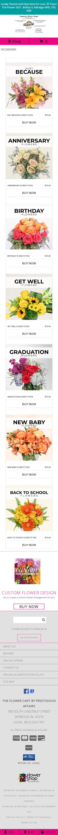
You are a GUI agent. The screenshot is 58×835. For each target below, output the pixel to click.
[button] (29, 757)
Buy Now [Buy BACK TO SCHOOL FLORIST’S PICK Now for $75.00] (29, 545)
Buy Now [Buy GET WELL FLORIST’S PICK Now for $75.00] (29, 334)
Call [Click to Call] (9, 832)
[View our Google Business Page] (31, 692)
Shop (14, 41)
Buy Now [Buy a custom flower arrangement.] (29, 606)
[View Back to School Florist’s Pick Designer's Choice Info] (29, 508)
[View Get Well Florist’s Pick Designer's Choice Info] (29, 297)
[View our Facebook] (26, 692)
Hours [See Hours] (48, 832)
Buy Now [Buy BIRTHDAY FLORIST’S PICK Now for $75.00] (29, 263)
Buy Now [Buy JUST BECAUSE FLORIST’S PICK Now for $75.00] (29, 122)
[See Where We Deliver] (29, 637)
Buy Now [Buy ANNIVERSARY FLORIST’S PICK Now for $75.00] (29, 193)
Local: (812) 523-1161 (29, 722)
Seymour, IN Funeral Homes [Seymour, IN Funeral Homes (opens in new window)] (20, 790)
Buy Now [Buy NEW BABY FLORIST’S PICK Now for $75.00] (29, 474)
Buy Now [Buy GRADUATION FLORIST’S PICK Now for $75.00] (29, 404)
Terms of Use (29, 822)
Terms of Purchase (38, 817)
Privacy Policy (15, 817)
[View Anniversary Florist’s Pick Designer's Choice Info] (29, 156)
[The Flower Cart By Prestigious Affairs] (29, 33)
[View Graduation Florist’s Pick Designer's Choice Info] (29, 367)
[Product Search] (29, 619)
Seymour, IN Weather (15, 806)
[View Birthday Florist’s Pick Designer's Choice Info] (29, 227)
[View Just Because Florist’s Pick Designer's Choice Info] (29, 86)
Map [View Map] (29, 832)
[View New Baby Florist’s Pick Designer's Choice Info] (29, 438)
